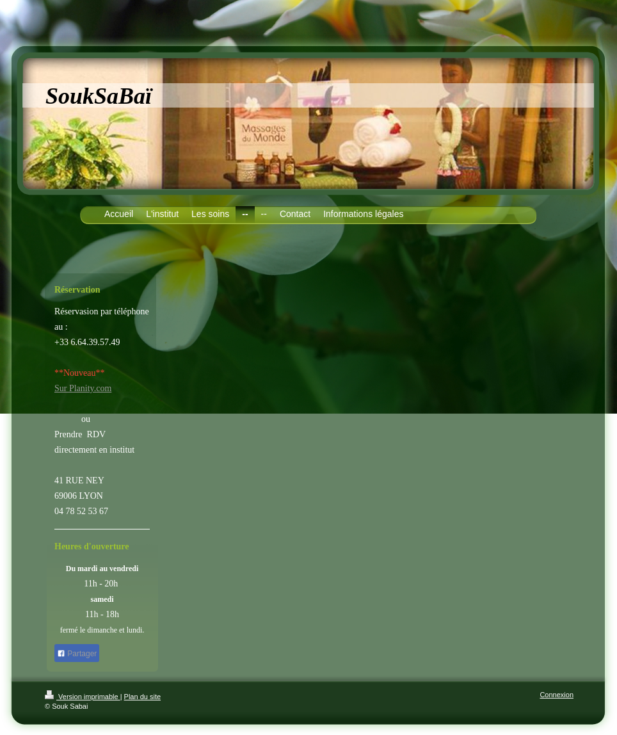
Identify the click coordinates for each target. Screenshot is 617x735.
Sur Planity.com (82, 388)
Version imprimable (82, 696)
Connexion (556, 695)
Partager (77, 653)
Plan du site (142, 696)
